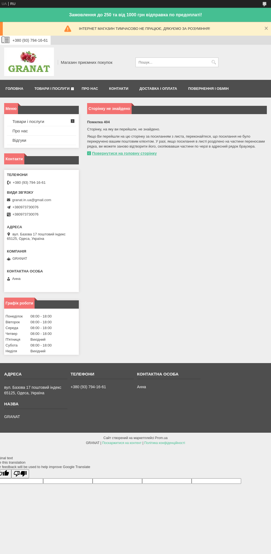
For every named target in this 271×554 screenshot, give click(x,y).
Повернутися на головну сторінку (124, 153)
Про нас (90, 88)
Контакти (119, 88)
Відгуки (19, 140)
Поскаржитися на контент (121, 443)
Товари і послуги (51, 88)
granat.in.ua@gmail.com (31, 200)
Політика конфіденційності (164, 443)
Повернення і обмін (208, 88)
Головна (14, 88)
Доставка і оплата (158, 88)
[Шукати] (213, 62)
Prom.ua (161, 438)
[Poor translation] (20, 473)
